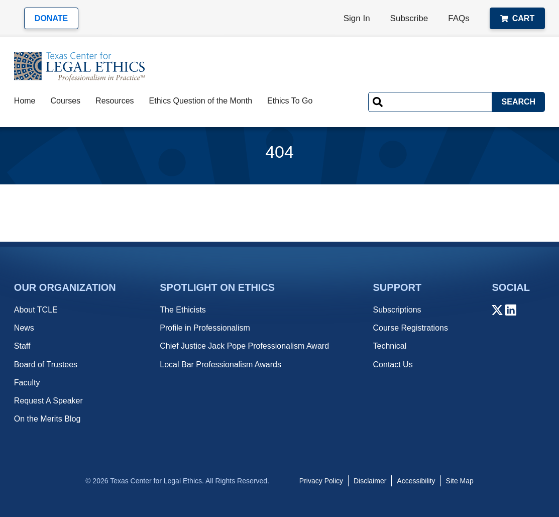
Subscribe (409, 18)
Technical (390, 346)
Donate (51, 18)
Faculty (27, 382)
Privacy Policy (321, 481)
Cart (517, 18)
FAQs (459, 18)
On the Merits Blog (47, 419)
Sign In (357, 18)
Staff (22, 346)
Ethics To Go (289, 100)
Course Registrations (410, 328)
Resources (114, 100)
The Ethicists (183, 309)
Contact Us (393, 364)
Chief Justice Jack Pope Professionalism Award (244, 346)
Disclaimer (370, 481)
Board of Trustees (45, 364)
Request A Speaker (48, 400)
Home (25, 100)
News (24, 328)
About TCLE (36, 309)
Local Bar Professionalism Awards (220, 364)
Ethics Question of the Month (200, 100)
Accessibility (416, 481)
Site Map (460, 481)
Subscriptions (397, 309)
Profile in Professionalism (205, 328)
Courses (66, 100)
